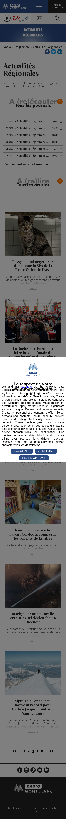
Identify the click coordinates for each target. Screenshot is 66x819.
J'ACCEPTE (21, 450)
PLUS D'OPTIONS (34, 457)
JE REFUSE (46, 450)
